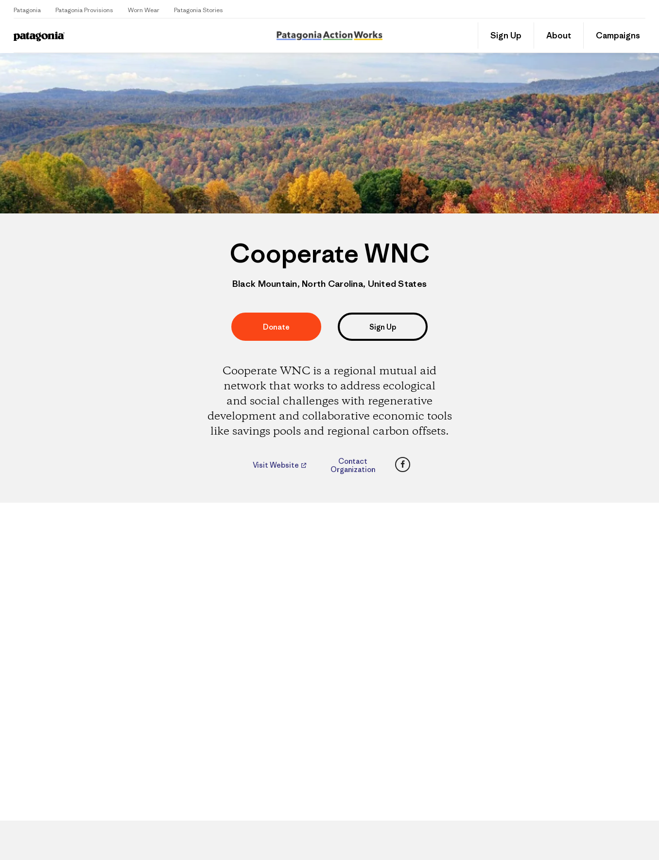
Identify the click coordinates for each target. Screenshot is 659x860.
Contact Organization (352, 465)
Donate (276, 327)
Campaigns (618, 35)
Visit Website (276, 465)
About (558, 35)
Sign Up (505, 35)
